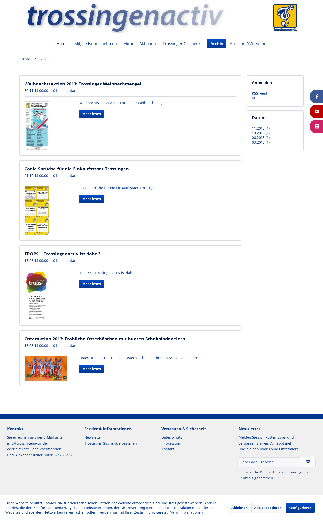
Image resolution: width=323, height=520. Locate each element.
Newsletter (93, 437)
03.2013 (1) (261, 142)
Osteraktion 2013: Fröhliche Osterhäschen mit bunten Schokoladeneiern (105, 339)
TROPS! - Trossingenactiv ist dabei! (62, 254)
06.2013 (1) (261, 137)
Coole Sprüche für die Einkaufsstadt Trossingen (77, 169)
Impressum (171, 443)
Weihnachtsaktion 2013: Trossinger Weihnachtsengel (83, 84)
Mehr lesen (91, 113)
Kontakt (168, 449)
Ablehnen (239, 507)
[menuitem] (62, 43)
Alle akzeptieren (268, 507)
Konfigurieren (300, 507)
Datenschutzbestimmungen (283, 472)
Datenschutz (172, 437)
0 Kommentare (65, 90)
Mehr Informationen (186, 512)
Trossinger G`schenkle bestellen (110, 443)
